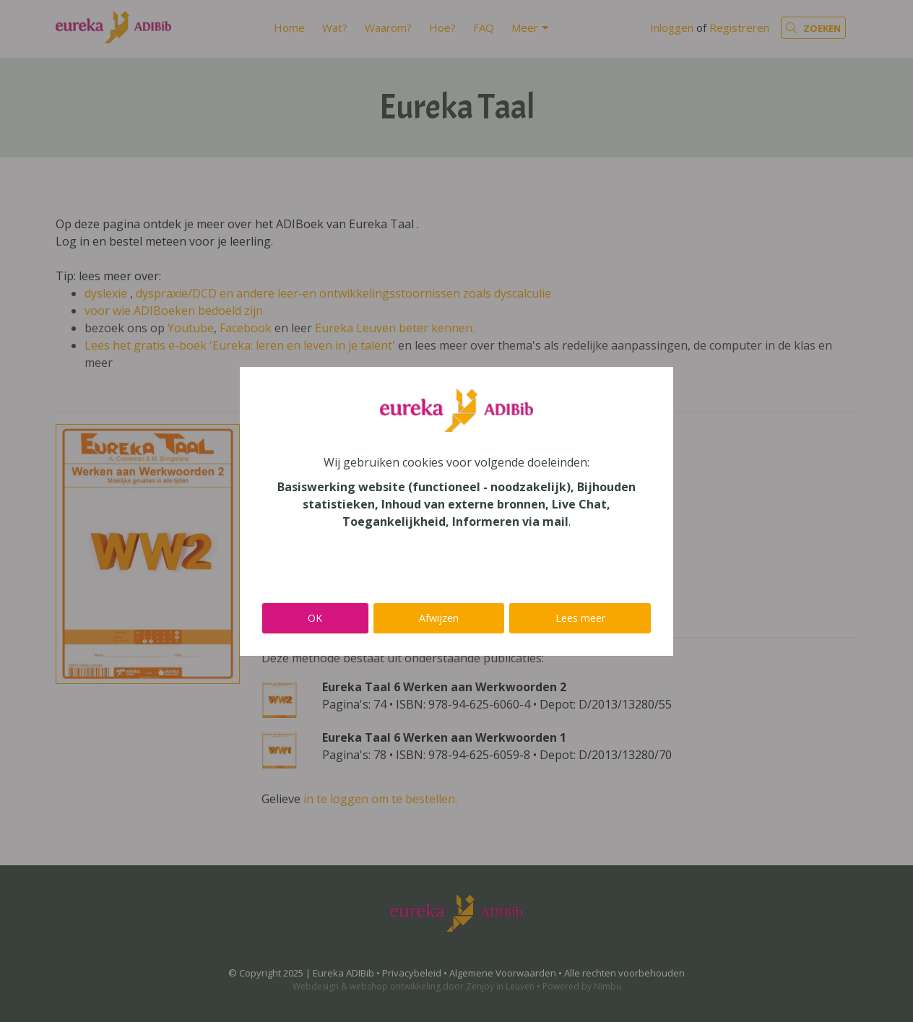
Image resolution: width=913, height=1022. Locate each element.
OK (315, 618)
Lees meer (580, 618)
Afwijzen (439, 618)
